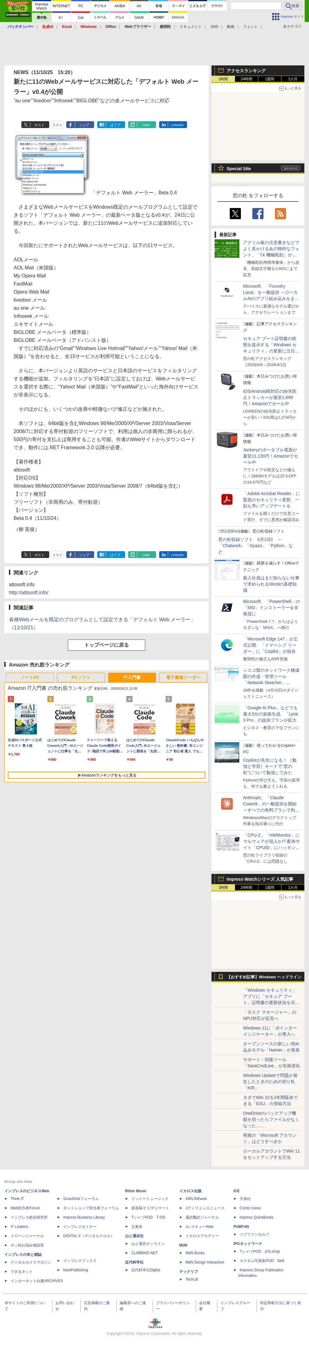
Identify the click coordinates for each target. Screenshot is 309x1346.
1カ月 (293, 79)
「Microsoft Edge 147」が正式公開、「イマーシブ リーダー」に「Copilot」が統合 (270, 645)
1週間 (270, 79)
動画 (230, 26)
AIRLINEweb (196, 1199)
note (146, 125)
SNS (214, 26)
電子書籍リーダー (183, 677)
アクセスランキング (246, 70)
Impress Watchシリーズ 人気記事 (260, 879)
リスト (57, 125)
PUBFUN (241, 1226)
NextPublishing (75, 1270)
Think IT (17, 1199)
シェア (84, 125)
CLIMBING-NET (144, 1253)
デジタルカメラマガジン (31, 1262)
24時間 (246, 79)
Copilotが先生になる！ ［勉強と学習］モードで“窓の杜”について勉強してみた (270, 766)
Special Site (239, 168)
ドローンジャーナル (27, 1236)
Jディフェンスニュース (204, 1208)
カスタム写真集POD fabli (262, 1261)
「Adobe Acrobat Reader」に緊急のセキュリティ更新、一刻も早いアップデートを (271, 499)
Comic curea (250, 1208)
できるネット (22, 1271)
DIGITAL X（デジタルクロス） (88, 1236)
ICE (236, 1191)
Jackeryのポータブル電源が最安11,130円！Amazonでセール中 (270, 456)
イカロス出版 (190, 1191)
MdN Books (195, 1253)
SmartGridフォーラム (81, 1199)
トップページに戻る (106, 645)
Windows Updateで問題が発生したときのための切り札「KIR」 (270, 1081)
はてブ (115, 125)
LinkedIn (177, 125)
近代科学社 (134, 1262)
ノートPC (29, 677)
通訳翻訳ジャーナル (202, 1217)
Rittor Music (135, 1191)
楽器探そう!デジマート (150, 1208)
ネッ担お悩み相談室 (27, 1245)
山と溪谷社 (134, 1236)
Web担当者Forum (25, 1208)
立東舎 (136, 1226)
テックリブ (188, 1271)
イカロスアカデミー (202, 1236)
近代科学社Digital (145, 1270)
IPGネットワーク (247, 1244)
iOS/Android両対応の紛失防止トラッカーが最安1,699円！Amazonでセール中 (270, 397)
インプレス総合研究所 (29, 1217)
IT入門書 (132, 677)
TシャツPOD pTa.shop (260, 1251)
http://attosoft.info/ (28, 592)
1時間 (223, 79)
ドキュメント (191, 26)
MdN (183, 1245)
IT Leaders (19, 1226)
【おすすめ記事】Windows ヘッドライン (264, 977)
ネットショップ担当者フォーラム (91, 1208)
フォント (250, 26)
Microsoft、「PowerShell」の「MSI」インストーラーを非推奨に (271, 607)
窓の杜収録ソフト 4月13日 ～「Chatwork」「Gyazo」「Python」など (255, 545)
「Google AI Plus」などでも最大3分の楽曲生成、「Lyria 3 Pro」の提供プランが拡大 (270, 714)
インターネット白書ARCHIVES (37, 1281)
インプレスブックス (80, 1261)
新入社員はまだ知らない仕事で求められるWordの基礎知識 (271, 584)
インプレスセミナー (80, 1226)
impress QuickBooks (256, 1217)
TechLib (191, 1279)
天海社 (245, 1199)
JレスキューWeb (199, 1226)
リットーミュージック (149, 1199)
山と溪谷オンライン (148, 1244)
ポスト (39, 125)
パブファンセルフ (254, 1234)
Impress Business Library (84, 1217)
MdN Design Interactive (204, 1262)
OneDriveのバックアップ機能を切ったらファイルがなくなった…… (271, 1119)
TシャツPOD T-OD (148, 1217)
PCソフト (81, 677)
